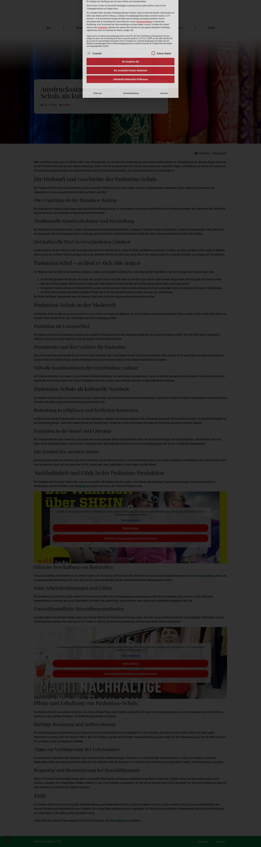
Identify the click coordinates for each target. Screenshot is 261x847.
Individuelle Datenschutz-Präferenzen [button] (130, 26)
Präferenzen (97, 40)
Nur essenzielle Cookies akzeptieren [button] (130, 17)
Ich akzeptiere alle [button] (130, 8)
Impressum (164, 40)
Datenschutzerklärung (131, 40)
